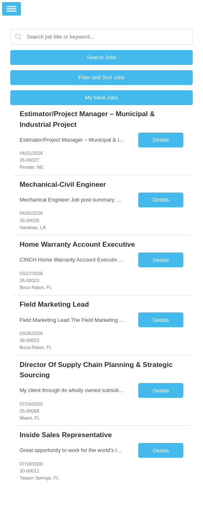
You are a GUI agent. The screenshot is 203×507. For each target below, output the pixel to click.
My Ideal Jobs (101, 97)
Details (161, 140)
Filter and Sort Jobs (101, 77)
